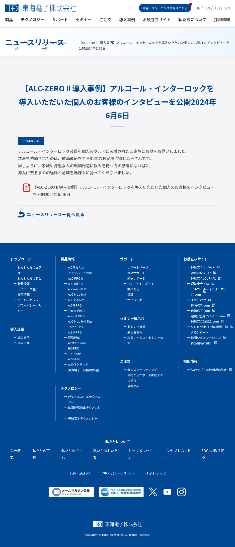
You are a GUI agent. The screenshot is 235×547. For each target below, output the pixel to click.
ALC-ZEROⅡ (76, 316)
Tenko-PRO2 (76, 310)
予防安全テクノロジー (83, 418)
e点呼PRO (75, 305)
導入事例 (127, 19)
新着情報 (24, 283)
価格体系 (133, 386)
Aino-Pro (74, 359)
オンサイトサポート (140, 283)
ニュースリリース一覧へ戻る (55, 214)
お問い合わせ (79, 473)
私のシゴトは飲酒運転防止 (209, 369)
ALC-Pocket (76, 300)
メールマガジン (28, 300)
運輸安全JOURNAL (203, 278)
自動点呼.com (200, 310)
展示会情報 (134, 332)
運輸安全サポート (203, 267)
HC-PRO (73, 348)
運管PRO (74, 337)
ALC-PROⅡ (75, 278)
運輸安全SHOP (201, 273)
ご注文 (105, 19)
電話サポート (136, 273)
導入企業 (17, 329)
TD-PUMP (74, 354)
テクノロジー (32, 19)
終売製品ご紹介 (201, 343)
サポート (60, 19)
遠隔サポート (136, 278)
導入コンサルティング (142, 369)
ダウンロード (200, 332)
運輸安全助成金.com (205, 321)
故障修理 (133, 289)
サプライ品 (134, 300)
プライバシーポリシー (117, 473)
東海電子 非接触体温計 (84, 370)
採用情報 (222, 19)
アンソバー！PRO (80, 273)
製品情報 (68, 258)
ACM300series (77, 343)
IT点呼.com (198, 300)
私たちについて (192, 19)
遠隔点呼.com (200, 305)
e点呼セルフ (76, 267)
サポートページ (137, 267)
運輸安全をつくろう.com (208, 316)
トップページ (20, 258)
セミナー (84, 19)
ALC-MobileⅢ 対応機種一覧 (209, 327)
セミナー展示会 (132, 318)
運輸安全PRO (200, 283)
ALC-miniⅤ (75, 283)
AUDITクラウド (78, 364)
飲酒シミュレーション (206, 337)
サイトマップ (155, 473)
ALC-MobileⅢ (77, 294)
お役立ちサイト (157, 19)
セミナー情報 (27, 289)
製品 (9, 19)
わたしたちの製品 (30, 278)
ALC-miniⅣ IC (77, 289)
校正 (130, 294)
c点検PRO (75, 332)
